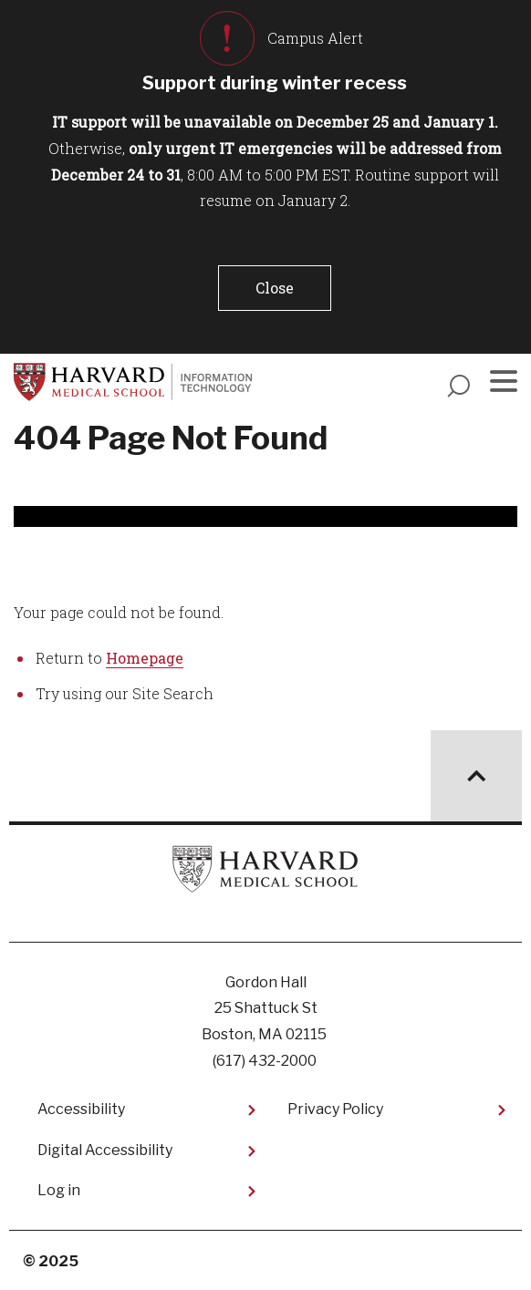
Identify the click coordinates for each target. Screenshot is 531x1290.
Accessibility (81, 1109)
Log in (58, 1190)
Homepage (144, 657)
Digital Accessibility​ (104, 1150)
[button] (274, 288)
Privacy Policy (335, 1109)
